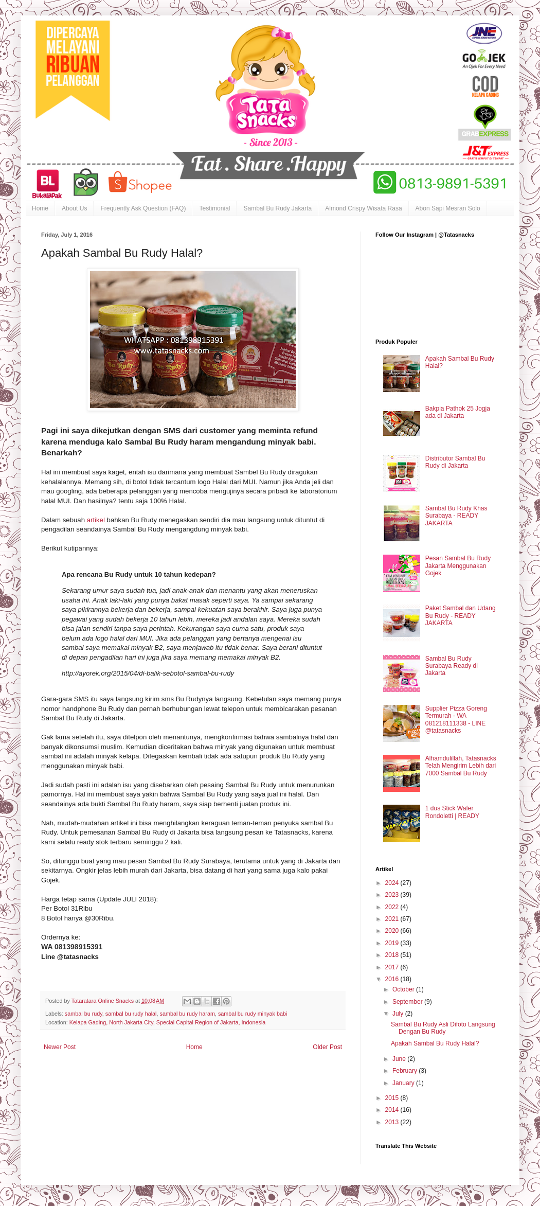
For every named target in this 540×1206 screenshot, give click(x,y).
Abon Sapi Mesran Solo (448, 208)
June (399, 1058)
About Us (74, 208)
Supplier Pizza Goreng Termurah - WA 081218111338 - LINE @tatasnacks (456, 719)
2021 (393, 919)
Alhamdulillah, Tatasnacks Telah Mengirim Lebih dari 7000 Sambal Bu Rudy (460, 766)
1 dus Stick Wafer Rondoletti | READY (452, 812)
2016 (393, 979)
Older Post (327, 1047)
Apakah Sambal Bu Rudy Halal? (435, 1043)
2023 (393, 894)
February (405, 1070)
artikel (97, 520)
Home (40, 208)
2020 (393, 930)
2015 (393, 1098)
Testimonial (214, 208)
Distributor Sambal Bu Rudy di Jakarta (455, 462)
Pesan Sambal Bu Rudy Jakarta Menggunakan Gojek (458, 566)
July (398, 1013)
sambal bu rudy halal (131, 1013)
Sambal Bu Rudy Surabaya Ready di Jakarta (451, 666)
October (404, 989)
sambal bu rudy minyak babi (252, 1013)
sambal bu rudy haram (187, 1013)
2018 (393, 955)
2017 (393, 967)
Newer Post (60, 1047)
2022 (393, 907)
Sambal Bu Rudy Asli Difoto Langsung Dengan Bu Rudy (443, 1028)
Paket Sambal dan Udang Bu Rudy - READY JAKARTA (460, 616)
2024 (393, 882)
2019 (393, 943)
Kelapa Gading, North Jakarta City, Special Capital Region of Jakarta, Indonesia (167, 1022)
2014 (393, 1109)
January (404, 1083)
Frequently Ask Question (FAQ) (143, 208)
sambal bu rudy (83, 1013)
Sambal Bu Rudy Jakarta (277, 208)
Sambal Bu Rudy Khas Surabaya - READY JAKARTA (456, 516)
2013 (393, 1122)
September (408, 1001)
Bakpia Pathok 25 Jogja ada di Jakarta (457, 412)
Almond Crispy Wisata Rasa (363, 208)
